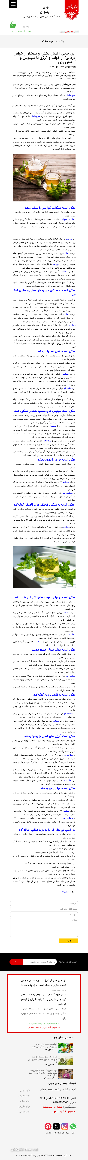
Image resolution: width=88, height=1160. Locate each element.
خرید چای (25, 1090)
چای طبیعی (24, 1096)
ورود (29, 31)
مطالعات (47, 441)
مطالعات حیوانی (68, 219)
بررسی (69, 239)
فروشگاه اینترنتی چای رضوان (39, 1155)
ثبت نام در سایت (17, 31)
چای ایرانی (24, 1112)
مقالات (51, 66)
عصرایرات (66, 891)
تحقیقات (52, 426)
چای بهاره (25, 1101)
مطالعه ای (68, 388)
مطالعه (66, 253)
